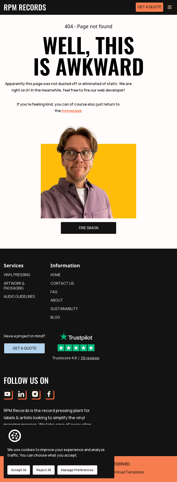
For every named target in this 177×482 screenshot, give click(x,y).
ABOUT (56, 300)
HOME (55, 274)
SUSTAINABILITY (64, 308)
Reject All (43, 470)
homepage (72, 110)
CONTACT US (62, 283)
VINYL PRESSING (17, 274)
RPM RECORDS (25, 7)
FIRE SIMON (88, 227)
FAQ (53, 291)
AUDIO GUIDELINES (19, 296)
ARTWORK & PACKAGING (14, 286)
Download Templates (126, 472)
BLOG (55, 317)
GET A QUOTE (149, 6)
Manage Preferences (77, 470)
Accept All (18, 470)
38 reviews (90, 357)
